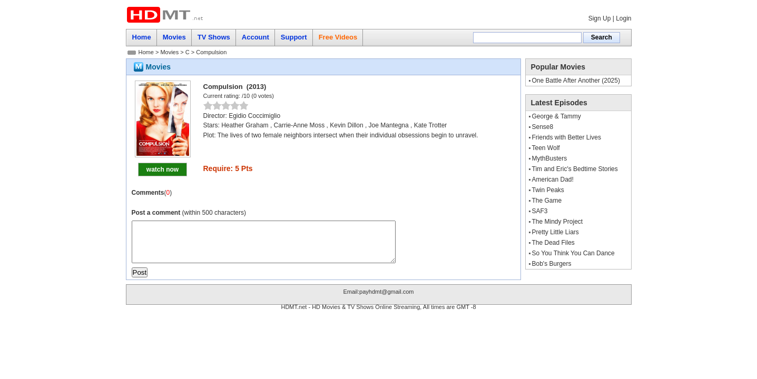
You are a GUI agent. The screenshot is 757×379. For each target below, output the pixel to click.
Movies (169, 52)
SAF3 (540, 211)
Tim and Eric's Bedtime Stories (575, 169)
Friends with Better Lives (566, 137)
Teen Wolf (546, 148)
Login (623, 18)
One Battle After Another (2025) (576, 80)
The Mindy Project (557, 221)
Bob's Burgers (552, 263)
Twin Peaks (548, 190)
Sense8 (543, 127)
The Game (547, 200)
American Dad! (553, 179)
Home (146, 52)
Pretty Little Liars (555, 232)
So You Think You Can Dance (573, 253)
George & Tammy (556, 116)
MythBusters (549, 158)
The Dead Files (553, 242)
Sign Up (599, 18)
